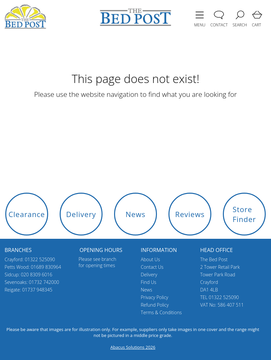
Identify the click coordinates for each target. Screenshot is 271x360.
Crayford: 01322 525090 (30, 259)
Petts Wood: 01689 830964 (33, 267)
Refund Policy (155, 305)
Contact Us (152, 267)
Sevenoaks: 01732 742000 (32, 282)
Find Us (148, 282)
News (146, 290)
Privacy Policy (154, 297)
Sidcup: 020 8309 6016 (28, 274)
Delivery (149, 274)
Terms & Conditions (161, 312)
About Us (150, 259)
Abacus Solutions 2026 (132, 347)
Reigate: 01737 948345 (28, 290)
